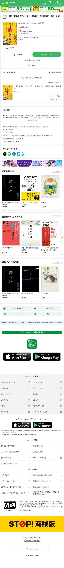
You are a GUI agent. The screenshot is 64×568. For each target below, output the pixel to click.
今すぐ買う (48, 54)
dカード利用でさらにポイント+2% (27, 37)
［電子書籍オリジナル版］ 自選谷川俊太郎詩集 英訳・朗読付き (37, 87)
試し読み (11, 47)
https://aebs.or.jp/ (26, 510)
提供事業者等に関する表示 (43, 475)
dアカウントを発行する (32, 537)
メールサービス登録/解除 (10, 452)
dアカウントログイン (9, 464)
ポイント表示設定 (39, 458)
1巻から (50, 82)
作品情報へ (31, 65)
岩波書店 (11, 129)
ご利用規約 (5, 475)
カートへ (19, 54)
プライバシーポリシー (9, 481)
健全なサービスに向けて (42, 481)
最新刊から (57, 82)
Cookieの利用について (41, 487)
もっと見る (56, 171)
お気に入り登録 (56, 72)
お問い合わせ (6, 458)
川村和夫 (29, 126)
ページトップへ (32, 549)
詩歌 (11, 132)
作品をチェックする (33, 60)
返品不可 (20, 39)
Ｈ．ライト (44, 126)
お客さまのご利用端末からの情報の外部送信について (46, 493)
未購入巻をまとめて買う (34, 78)
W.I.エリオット (31, 23)
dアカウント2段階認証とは (11, 487)
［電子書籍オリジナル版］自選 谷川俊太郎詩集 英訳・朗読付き (31, 135)
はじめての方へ (8, 446)
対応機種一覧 (38, 446)
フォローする (43, 23)
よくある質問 (38, 452)
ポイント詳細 (24, 33)
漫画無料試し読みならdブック (10, 322)
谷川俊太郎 (21, 23)
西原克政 (37, 126)
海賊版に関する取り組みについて (13, 493)
